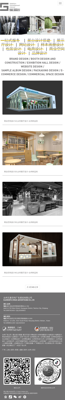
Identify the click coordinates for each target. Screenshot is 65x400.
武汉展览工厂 (11, 345)
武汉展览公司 (49, 343)
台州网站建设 (26, 339)
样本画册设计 (52, 44)
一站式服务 (10, 40)
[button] (5, 25)
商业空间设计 (6, 337)
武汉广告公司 (21, 345)
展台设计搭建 (39, 40)
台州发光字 (11, 341)
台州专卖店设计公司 (55, 341)
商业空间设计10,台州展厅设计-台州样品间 (21, 121)
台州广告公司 (6, 335)
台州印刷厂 (43, 341)
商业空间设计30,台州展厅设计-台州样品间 (21, 222)
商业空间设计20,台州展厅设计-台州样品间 (21, 172)
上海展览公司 (18, 343)
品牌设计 (39, 53)
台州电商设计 (33, 341)
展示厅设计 (27, 335)
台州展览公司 (34, 337)
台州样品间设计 (56, 337)
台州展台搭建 (45, 337)
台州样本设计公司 (38, 339)
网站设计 (27, 44)
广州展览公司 (39, 343)
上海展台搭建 (7, 343)
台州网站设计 (15, 339)
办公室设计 (6, 339)
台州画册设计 (50, 339)
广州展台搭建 (28, 343)
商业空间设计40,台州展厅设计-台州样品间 (21, 273)
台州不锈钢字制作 (22, 341)
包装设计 (14, 49)
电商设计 (35, 49)
